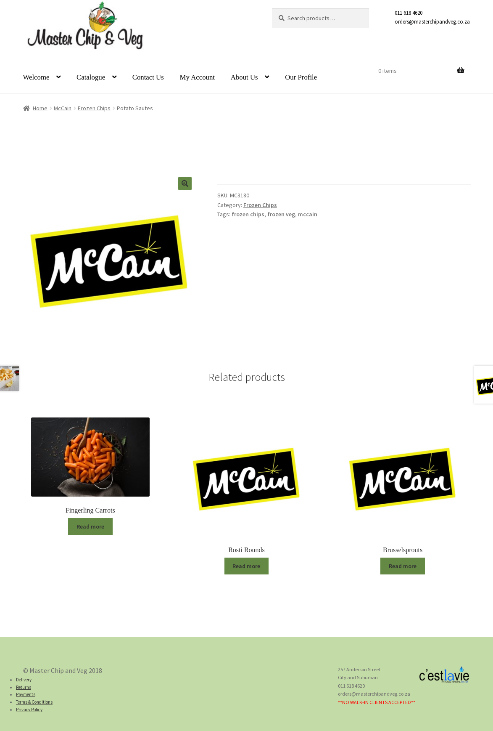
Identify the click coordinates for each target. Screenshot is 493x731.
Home (40, 108)
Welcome (36, 77)
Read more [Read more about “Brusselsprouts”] (403, 566)
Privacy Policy (29, 709)
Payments (25, 694)
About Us (244, 77)
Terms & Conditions (34, 702)
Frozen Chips (94, 108)
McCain (62, 108)
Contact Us (148, 77)
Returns (23, 687)
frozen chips (248, 214)
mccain (307, 214)
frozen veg (281, 214)
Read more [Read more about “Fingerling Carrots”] (90, 526)
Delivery (24, 680)
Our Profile (301, 77)
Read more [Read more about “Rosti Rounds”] (246, 566)
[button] (185, 183)
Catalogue (90, 77)
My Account (197, 77)
